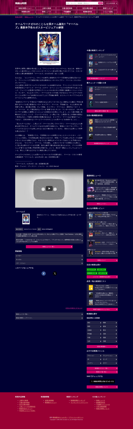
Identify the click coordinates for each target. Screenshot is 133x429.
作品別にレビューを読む (27, 410)
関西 (88, 326)
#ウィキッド (101, 269)
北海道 (89, 330)
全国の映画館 (49, 400)
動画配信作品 (87, 12)
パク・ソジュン (20, 263)
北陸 (104, 334)
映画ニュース (46, 12)
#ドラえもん (91, 269)
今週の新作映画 (66, 8)
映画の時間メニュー (25, 8)
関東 (104, 322)
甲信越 (89, 334)
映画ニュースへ (101, 204)
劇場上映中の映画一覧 (101, 111)
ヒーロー (18, 256)
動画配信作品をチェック (101, 143)
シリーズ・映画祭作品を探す (101, 277)
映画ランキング (107, 8)
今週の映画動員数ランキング (96, 78)
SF (88, 359)
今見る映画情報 (101, 406)
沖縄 (104, 341)
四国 (104, 337)
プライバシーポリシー (76, 417)
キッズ (105, 359)
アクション (90, 355)
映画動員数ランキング (78, 400)
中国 (88, 337)
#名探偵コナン (91, 273)
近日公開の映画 (87, 8)
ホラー (105, 363)
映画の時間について (102, 387)
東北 (104, 330)
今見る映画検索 (110, 3)
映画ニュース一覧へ (49, 246)
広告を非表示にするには (74, 308)
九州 (88, 341)
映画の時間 (18, 17)
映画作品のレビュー (25, 408)
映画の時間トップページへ (24, 318)
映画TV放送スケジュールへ (101, 309)
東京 (88, 322)
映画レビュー (102, 260)
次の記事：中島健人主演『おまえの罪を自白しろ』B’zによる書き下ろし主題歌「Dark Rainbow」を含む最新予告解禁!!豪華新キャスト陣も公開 (48, 235)
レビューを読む (107, 12)
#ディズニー (102, 273)
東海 (104, 326)
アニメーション (108, 355)
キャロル (18, 259)
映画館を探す (25, 12)
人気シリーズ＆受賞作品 (27, 406)
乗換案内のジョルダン (60, 417)
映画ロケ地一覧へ (101, 372)
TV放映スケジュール (103, 404)
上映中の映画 (46, 8)
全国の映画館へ (101, 346)
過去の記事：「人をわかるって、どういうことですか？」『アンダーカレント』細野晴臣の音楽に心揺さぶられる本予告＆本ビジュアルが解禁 (48, 240)
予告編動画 (66, 12)
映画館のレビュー (51, 402)
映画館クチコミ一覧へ (101, 368)
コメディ (90, 363)
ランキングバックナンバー (79, 402)
